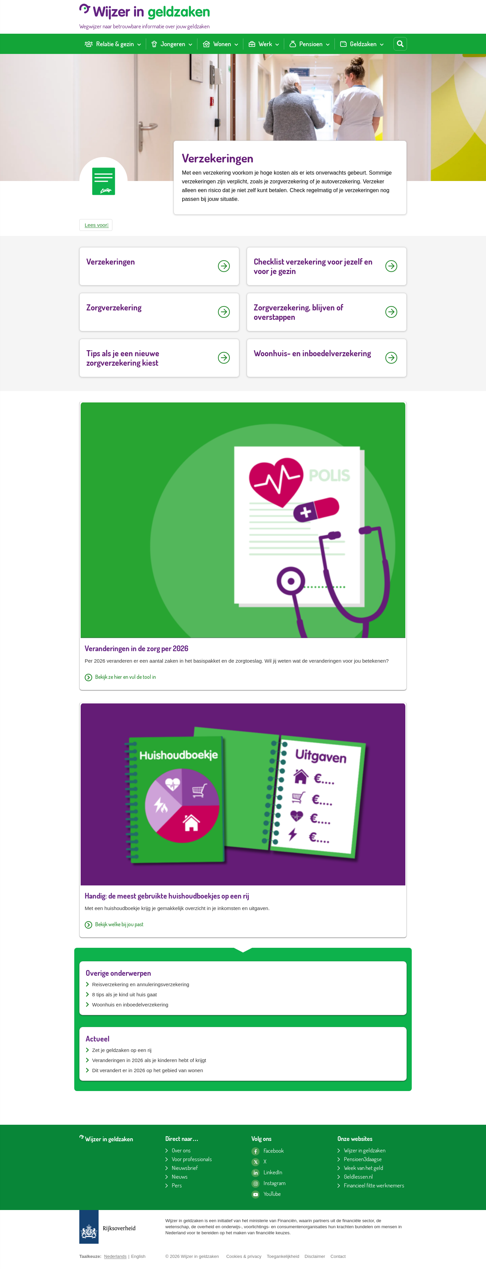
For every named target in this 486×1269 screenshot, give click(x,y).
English (138, 1256)
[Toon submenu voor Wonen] (236, 43)
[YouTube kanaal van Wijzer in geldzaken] (266, 1194)
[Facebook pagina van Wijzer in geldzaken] (267, 1151)
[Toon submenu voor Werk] (277, 43)
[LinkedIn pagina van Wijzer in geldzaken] (266, 1173)
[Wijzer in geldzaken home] (144, 17)
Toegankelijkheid (283, 1256)
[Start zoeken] (400, 44)
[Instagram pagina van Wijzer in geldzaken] (268, 1183)
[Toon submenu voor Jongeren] (190, 43)
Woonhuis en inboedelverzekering (130, 1004)
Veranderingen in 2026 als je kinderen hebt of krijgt (149, 1060)
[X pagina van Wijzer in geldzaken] (258, 1162)
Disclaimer (315, 1256)
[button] (95, 225)
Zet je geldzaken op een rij (122, 1050)
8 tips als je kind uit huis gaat (124, 994)
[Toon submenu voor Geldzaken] (381, 43)
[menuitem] (112, 44)
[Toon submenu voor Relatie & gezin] (139, 43)
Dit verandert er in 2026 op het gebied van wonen (147, 1070)
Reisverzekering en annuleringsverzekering (140, 984)
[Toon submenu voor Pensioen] (327, 43)
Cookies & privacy (243, 1256)
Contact (338, 1256)
